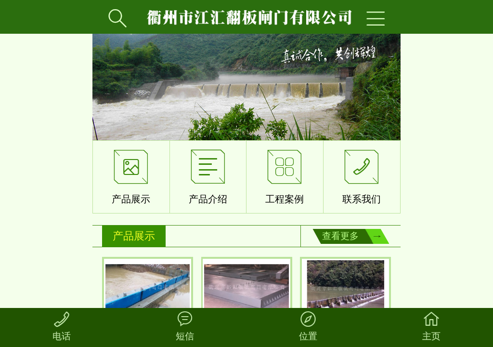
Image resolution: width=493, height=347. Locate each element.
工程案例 (284, 174)
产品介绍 (208, 174)
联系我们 (361, 174)
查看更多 (340, 236)
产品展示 (131, 174)
